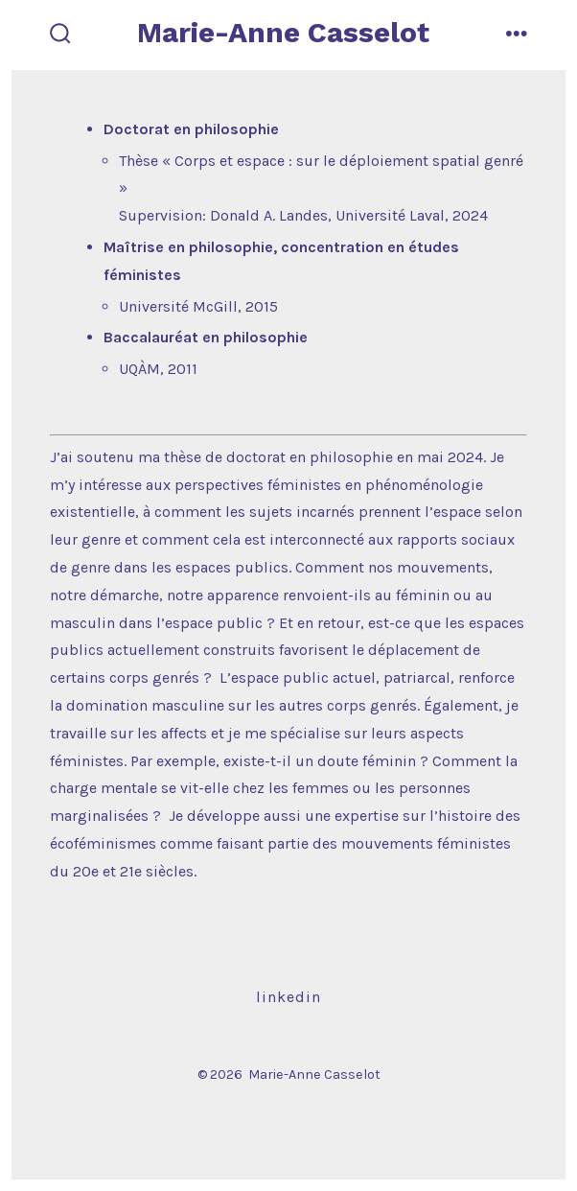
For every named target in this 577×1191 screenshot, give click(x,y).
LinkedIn (288, 997)
